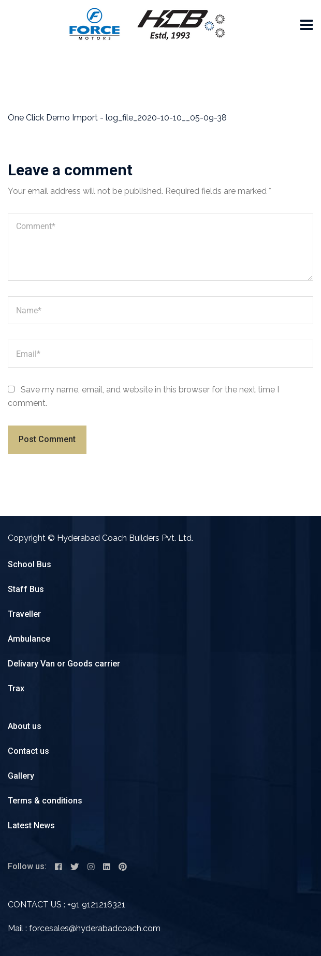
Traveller (24, 614)
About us (24, 726)
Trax (16, 688)
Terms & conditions (45, 801)
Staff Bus (26, 589)
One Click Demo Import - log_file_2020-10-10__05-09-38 (117, 118)
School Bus (29, 564)
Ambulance (29, 639)
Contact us (28, 751)
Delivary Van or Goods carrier (64, 664)
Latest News (31, 825)
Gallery (21, 776)
